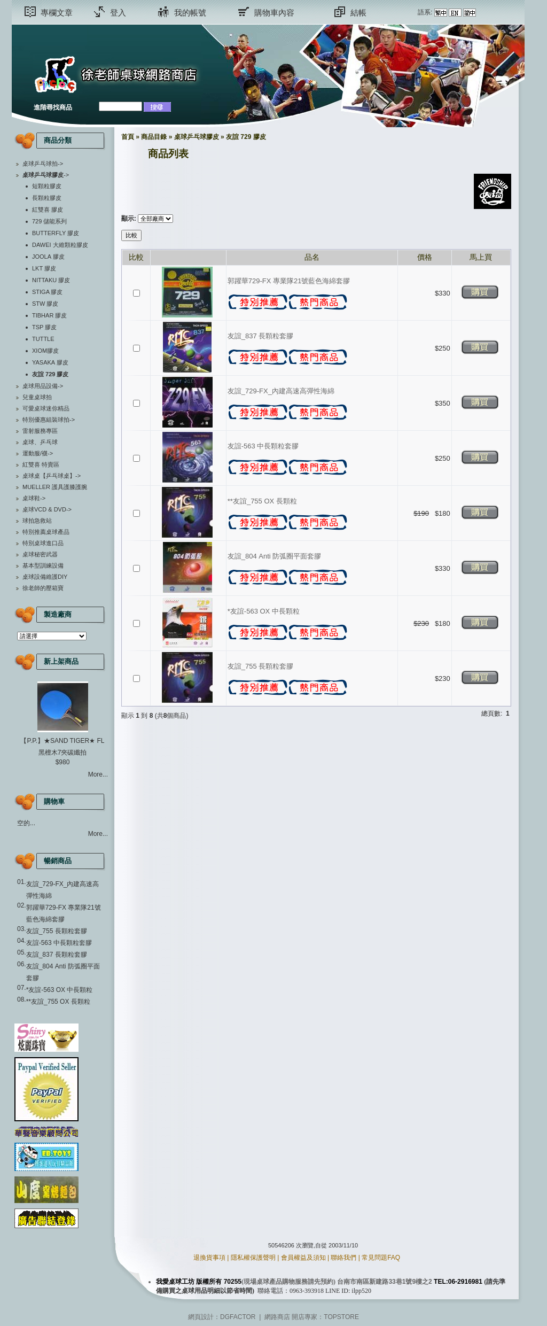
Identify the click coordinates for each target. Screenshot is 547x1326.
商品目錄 (154, 137)
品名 (311, 257)
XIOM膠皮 (45, 350)
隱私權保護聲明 (253, 1257)
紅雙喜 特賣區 (40, 464)
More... (98, 774)
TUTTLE (43, 339)
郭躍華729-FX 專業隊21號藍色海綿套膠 (289, 281)
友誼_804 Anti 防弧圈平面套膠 (275, 556)
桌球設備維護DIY (44, 576)
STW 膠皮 (45, 303)
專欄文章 (57, 12)
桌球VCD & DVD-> (47, 509)
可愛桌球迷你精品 (45, 408)
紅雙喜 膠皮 (47, 209)
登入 (118, 12)
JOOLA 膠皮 (48, 256)
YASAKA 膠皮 (50, 362)
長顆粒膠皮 (46, 198)
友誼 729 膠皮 (246, 137)
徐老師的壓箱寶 (43, 588)
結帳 (358, 12)
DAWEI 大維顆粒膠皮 (60, 245)
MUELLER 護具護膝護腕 (54, 487)
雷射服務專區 (40, 431)
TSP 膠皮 (44, 327)
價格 (424, 257)
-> (45, 175)
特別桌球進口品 (43, 543)
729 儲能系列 (49, 221)
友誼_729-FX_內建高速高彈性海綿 (281, 391)
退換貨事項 (209, 1257)
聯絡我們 (343, 1257)
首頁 (127, 137)
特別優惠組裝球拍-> (48, 419)
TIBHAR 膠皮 (49, 315)
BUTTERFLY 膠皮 (55, 233)
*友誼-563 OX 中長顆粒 (59, 990)
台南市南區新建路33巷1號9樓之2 (384, 1281)
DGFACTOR (237, 1317)
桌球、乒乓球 (40, 442)
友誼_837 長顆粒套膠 (56, 954)
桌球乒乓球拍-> (42, 163)
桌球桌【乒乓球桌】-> (51, 475)
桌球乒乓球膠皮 (196, 137)
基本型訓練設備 (43, 565)
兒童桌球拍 (37, 397)
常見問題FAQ (381, 1257)
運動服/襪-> (37, 453)
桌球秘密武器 (40, 554)
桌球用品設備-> (42, 386)
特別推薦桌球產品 (45, 532)
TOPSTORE (341, 1317)
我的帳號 (190, 12)
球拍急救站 (37, 520)
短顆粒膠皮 (46, 186)
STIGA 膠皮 (47, 292)
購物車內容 (274, 12)
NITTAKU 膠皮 (51, 280)
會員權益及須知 (303, 1257)
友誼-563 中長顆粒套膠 (59, 943)
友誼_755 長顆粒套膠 (56, 931)
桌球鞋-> (33, 498)
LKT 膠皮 (44, 268)
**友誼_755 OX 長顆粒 (58, 1001)
